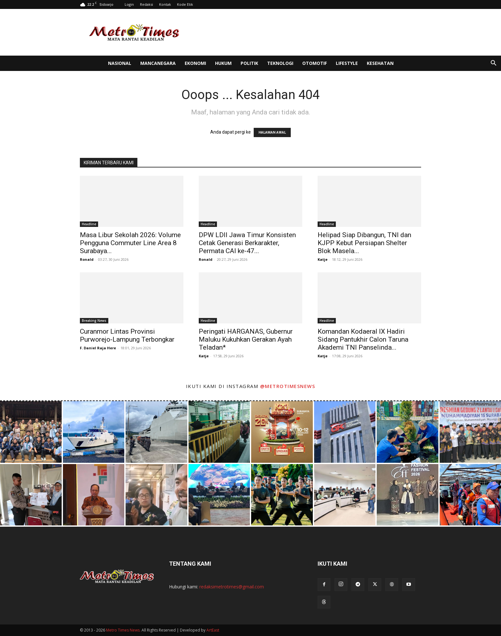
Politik (249, 63)
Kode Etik (185, 4)
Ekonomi (195, 63)
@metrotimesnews (287, 386)
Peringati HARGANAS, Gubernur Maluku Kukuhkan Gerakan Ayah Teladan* (246, 339)
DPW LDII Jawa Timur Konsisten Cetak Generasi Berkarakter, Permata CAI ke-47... (247, 243)
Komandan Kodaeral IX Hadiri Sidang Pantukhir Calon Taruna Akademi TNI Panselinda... (363, 339)
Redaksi (146, 4)
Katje (323, 259)
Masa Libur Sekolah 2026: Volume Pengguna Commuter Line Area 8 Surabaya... (130, 243)
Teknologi (280, 63)
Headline (89, 224)
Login (129, 4)
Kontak (165, 4)
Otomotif (314, 63)
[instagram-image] (31, 432)
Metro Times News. (123, 630)
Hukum (223, 63)
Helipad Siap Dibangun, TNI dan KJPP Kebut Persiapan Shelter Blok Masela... (364, 243)
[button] (493, 64)
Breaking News (94, 320)
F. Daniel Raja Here (98, 347)
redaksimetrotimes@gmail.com (231, 587)
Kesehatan (380, 63)
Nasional (119, 63)
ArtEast (212, 630)
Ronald (87, 259)
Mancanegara (158, 63)
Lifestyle (347, 63)
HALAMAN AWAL (272, 132)
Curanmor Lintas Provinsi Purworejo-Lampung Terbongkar (127, 335)
